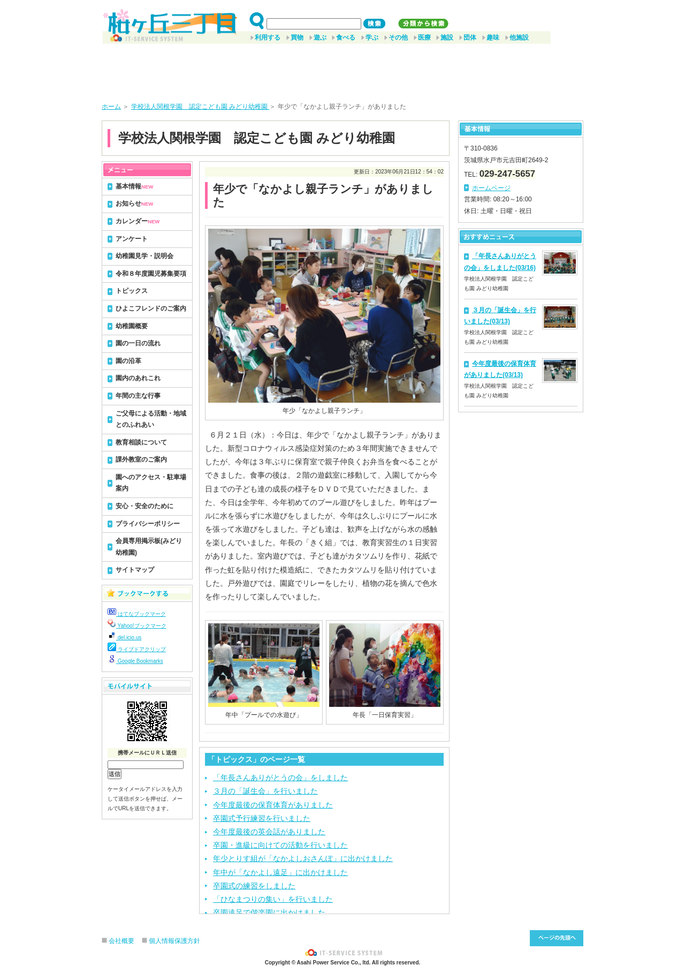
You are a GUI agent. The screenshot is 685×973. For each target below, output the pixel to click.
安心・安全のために (144, 506)
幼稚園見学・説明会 (144, 256)
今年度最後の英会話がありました (269, 831)
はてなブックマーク (137, 614)
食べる (345, 37)
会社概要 (121, 941)
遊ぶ (320, 37)
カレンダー (137, 221)
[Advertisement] (342, 69)
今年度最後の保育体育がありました (273, 805)
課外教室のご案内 (141, 459)
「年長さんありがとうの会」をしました (280, 777)
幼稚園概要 (132, 326)
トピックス (132, 291)
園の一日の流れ (138, 343)
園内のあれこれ (138, 378)
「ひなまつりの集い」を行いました (273, 899)
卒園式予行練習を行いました (261, 818)
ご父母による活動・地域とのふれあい (151, 419)
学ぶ (372, 37)
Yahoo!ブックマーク (137, 626)
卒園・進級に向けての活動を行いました (280, 845)
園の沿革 (128, 361)
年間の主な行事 (138, 395)
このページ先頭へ (556, 938)
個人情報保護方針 (174, 941)
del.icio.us (124, 637)
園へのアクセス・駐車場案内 (151, 483)
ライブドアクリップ (137, 649)
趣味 (492, 37)
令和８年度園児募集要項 (151, 273)
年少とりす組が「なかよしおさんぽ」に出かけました (303, 858)
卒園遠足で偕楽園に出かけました (269, 912)
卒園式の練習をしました (254, 885)
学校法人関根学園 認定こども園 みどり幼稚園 (200, 106)
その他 (398, 37)
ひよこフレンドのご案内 (151, 308)
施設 (446, 37)
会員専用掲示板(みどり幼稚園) (149, 546)
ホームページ (491, 188)
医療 (424, 37)
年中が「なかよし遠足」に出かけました (280, 872)
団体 (469, 37)
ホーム (111, 106)
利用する (267, 37)
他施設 (519, 37)
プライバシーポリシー (148, 523)
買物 (297, 37)
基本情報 (134, 186)
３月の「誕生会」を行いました (265, 791)
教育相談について (141, 442)
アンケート (132, 239)
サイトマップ (135, 570)
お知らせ (134, 203)
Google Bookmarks (135, 661)
